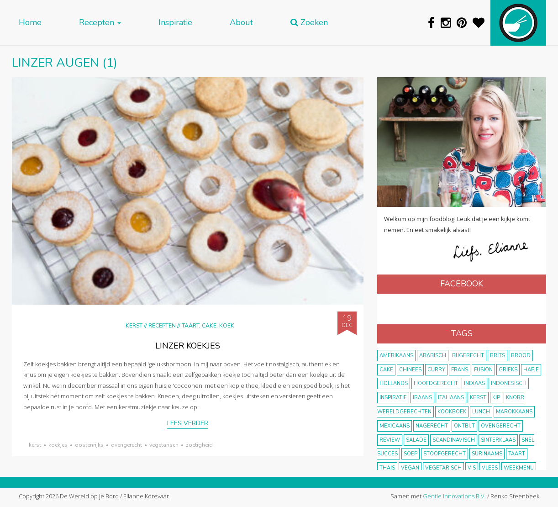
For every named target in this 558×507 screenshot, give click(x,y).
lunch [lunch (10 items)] (481, 411)
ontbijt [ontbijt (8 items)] (464, 425)
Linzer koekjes (187, 345)
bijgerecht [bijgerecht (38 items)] (468, 355)
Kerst (134, 325)
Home (30, 22)
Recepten (100, 22)
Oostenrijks (89, 445)
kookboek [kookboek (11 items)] (451, 411)
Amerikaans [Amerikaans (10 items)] (396, 355)
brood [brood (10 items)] (521, 355)
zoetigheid (199, 445)
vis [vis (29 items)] (472, 468)
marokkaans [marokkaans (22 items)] (514, 411)
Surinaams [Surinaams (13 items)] (487, 453)
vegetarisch (164, 445)
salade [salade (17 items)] (416, 440)
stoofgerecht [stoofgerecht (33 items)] (444, 453)
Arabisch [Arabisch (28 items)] (432, 355)
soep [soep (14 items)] (410, 453)
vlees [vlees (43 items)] (490, 468)
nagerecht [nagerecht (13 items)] (432, 425)
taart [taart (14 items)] (516, 453)
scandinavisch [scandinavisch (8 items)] (453, 440)
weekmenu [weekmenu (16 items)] (519, 468)
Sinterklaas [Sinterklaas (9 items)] (498, 440)
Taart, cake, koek (208, 325)
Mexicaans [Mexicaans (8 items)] (394, 425)
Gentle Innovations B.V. (454, 496)
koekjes (58, 445)
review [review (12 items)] (389, 440)
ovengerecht (126, 445)
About (241, 22)
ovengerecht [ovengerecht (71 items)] (501, 425)
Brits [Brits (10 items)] (497, 355)
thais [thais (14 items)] (387, 468)
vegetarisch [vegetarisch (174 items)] (443, 468)
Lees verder (187, 423)
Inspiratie (175, 22)
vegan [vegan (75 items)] (410, 468)
